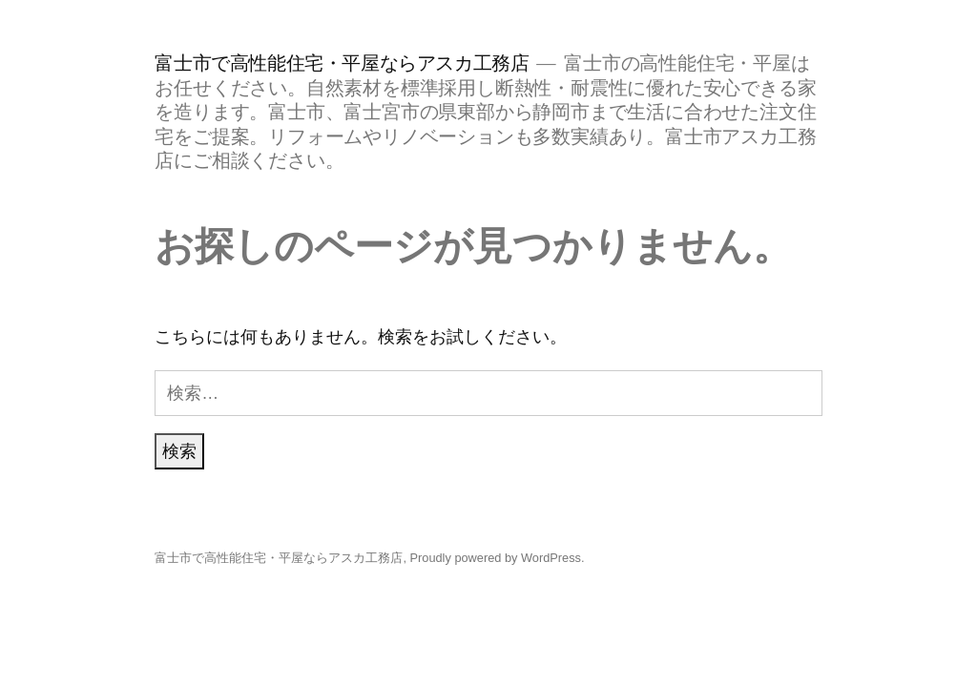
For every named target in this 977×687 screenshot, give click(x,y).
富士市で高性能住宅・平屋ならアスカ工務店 (342, 62)
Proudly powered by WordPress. (497, 558)
